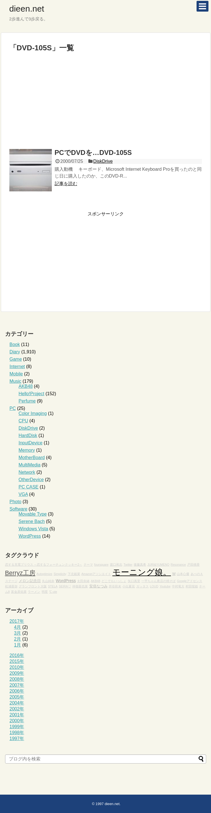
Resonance (178, 564)
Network (27, 472)
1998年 (17, 732)
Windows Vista (33, 528)
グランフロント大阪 (33, 586)
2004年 (17, 702)
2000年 (17, 720)
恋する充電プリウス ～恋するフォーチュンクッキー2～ (43, 564)
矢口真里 (134, 581)
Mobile (16, 373)
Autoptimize (44, 574)
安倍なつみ (98, 586)
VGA (23, 494)
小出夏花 (128, 586)
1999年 (17, 726)
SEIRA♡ (65, 586)
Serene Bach (32, 521)
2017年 (17, 621)
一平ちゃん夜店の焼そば (158, 581)
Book (15, 344)
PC (13, 408)
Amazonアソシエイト (96, 574)
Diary (15, 351)
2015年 (17, 661)
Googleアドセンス (189, 581)
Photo (16, 501)
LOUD (154, 586)
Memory (27, 450)
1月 (17, 645)
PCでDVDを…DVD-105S (93, 152)
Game (16, 359)
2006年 (17, 691)
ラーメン (34, 591)
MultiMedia (30, 464)
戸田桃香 (193, 564)
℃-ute (53, 591)
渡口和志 (116, 564)
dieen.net (26, 8)
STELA (52, 586)
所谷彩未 (115, 586)
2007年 (17, 685)
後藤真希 (140, 564)
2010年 (17, 667)
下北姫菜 (74, 574)
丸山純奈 (48, 581)
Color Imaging (33, 413)
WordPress (30, 536)
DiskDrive (102, 161)
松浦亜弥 (11, 586)
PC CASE (29, 487)
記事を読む (66, 183)
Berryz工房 (20, 572)
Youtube (164, 586)
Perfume (27, 401)
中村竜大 (178, 586)
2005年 (17, 697)
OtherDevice (31, 479)
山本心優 (183, 574)
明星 (45, 591)
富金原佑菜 (19, 591)
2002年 (17, 708)
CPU (23, 420)
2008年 (17, 679)
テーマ (88, 564)
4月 (17, 627)
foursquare (101, 564)
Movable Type (33, 514)
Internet (17, 366)
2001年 (17, 714)
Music (16, 381)
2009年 (17, 673)
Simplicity (60, 574)
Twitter (127, 564)
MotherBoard (32, 457)
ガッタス (142, 586)
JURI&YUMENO (158, 564)
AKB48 (26, 386)
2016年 (17, 655)
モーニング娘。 (141, 572)
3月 (17, 633)
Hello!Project (31, 393)
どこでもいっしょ (113, 581)
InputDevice (31, 442)
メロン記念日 (30, 581)
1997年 (17, 738)
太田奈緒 (83, 581)
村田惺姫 (192, 586)
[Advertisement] (105, 103)
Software (18, 509)
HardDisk (28, 435)
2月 (17, 639)
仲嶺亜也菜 (80, 586)
